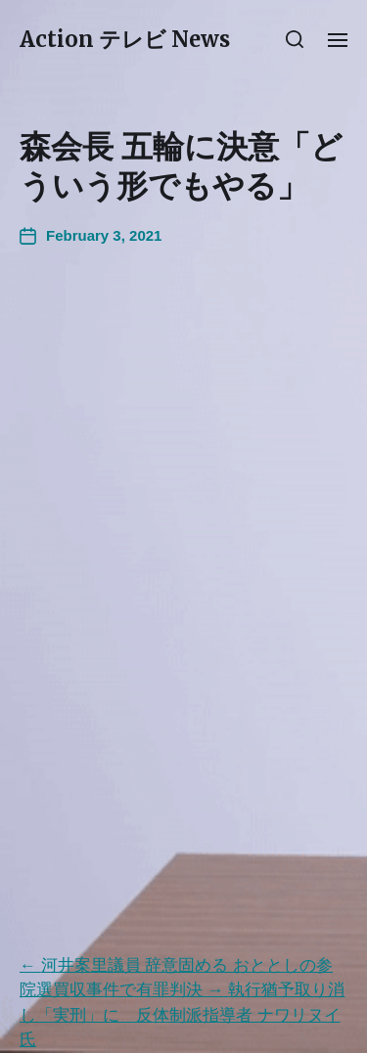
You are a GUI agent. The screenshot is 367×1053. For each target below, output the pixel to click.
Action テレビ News (125, 39)
